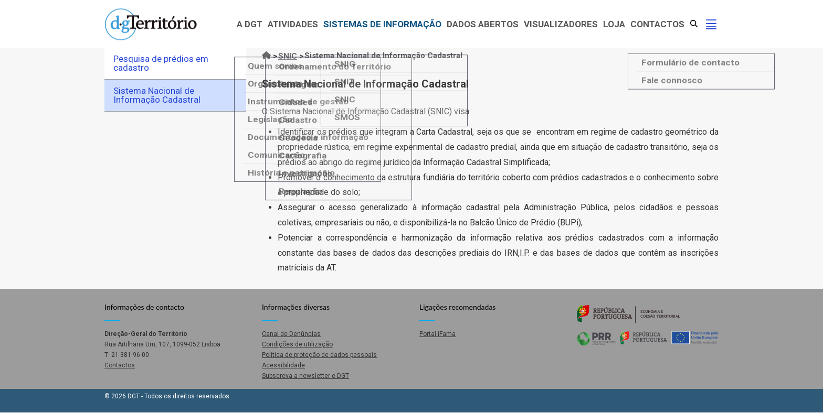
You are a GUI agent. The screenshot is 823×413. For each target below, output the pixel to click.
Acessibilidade (283, 365)
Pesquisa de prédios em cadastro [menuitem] (160, 63)
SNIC (287, 56)
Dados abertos (483, 24)
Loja (614, 24)
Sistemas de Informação (382, 24)
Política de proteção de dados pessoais (319, 354)
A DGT (249, 24)
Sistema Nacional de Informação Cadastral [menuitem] (157, 95)
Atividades (293, 24)
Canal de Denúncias (291, 334)
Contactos (657, 24)
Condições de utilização (297, 344)
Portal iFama (437, 334)
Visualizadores (561, 24)
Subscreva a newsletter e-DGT (305, 375)
